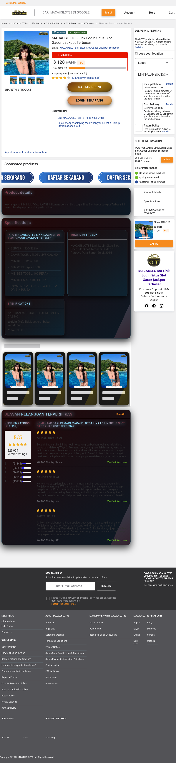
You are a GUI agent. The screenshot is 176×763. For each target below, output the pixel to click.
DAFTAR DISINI (89, 87)
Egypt (136, 628)
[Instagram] (161, 305)
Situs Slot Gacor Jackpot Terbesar (99, 47)
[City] (154, 74)
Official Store (58, 32)
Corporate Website (55, 635)
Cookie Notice (52, 665)
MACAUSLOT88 (69, 47)
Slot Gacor (37, 23)
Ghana (137, 635)
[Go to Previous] (6, 80)
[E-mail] (70, 586)
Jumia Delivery (8, 708)
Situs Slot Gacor (54, 23)
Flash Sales (51, 677)
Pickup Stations (9, 701)
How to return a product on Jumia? (18, 665)
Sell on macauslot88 (14, 2)
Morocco (151, 628)
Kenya (150, 622)
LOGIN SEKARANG (89, 100)
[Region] (154, 62)
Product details (149, 192)
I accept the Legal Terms (64, 604)
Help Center (7, 626)
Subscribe (107, 586)
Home (4, 23)
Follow (167, 159)
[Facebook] (146, 305)
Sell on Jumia (96, 622)
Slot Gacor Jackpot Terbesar (80, 23)
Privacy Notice (53, 647)
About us (50, 622)
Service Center (8, 647)
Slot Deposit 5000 (77, 32)
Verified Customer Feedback (151, 211)
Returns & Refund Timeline (14, 689)
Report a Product (9, 677)
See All (122, 414)
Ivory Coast (136, 642)
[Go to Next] (46, 80)
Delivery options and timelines (16, 659)
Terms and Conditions (56, 641)
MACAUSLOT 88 (20, 23)
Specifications (148, 201)
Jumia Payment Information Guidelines (65, 659)
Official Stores (52, 671)
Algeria (137, 622)
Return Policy (7, 695)
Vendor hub (95, 628)
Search (108, 12)
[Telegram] (154, 305)
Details (139, 47)
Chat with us (8, 621)
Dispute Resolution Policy (13, 683)
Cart (169, 12)
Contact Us (6, 632)
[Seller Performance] (160, 168)
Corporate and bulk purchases (16, 671)
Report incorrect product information (25, 152)
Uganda (151, 641)
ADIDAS (5, 737)
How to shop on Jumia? (13, 653)
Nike (26, 737)
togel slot (50, 628)
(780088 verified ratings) (86, 77)
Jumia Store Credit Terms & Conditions (65, 653)
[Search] (70, 12)
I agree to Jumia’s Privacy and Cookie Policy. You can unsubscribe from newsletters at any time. (84, 599)
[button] (125, 33)
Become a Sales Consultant (103, 635)
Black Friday (52, 683)
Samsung (50, 737)
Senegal (151, 635)
